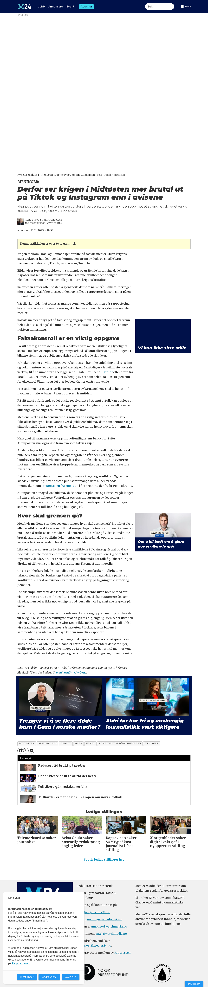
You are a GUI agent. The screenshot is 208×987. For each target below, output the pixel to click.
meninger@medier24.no (71, 672)
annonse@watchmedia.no (108, 926)
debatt (66, 743)
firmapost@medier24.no (93, 945)
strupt (108, 372)
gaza (78, 743)
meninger (151, 743)
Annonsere (55, 6)
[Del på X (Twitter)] (26, 750)
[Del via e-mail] (31, 750)
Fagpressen (122, 952)
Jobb (41, 6)
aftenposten (47, 743)
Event (70, 6)
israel (90, 743)
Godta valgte (49, 977)
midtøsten (26, 743)
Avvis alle (70, 977)
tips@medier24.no (97, 912)
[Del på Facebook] (20, 750)
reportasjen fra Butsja (59, 486)
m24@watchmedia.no (111, 933)
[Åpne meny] (186, 6)
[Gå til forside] (24, 6)
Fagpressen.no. (21, 963)
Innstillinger (194, 984)
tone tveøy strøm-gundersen (120, 743)
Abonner (86, 6)
